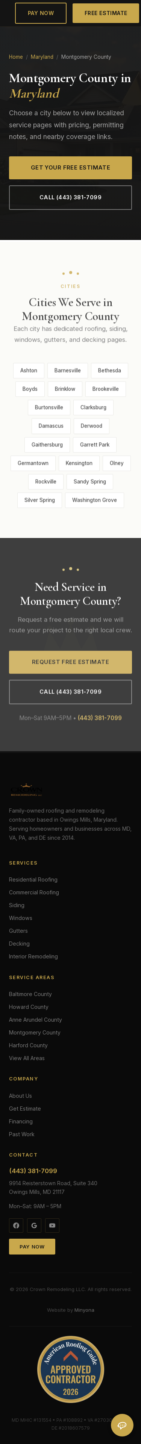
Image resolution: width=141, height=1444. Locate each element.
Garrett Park (94, 446)
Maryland (42, 57)
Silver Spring (39, 502)
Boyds (30, 391)
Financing (21, 1121)
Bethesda (109, 373)
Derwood (91, 428)
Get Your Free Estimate (71, 167)
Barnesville (68, 373)
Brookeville (105, 391)
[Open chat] (122, 1425)
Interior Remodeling (33, 956)
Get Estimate (25, 1108)
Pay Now (41, 13)
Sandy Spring (90, 483)
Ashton (28, 373)
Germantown (33, 465)
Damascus (51, 428)
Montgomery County (35, 1032)
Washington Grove (94, 502)
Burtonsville (49, 409)
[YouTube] (52, 1225)
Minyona (84, 1310)
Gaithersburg (47, 446)
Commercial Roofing (34, 892)
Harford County (28, 1045)
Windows (20, 918)
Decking (19, 943)
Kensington (79, 465)
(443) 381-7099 (100, 719)
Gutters (18, 931)
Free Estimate (106, 13)
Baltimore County (30, 994)
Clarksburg (93, 409)
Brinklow (65, 391)
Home (16, 57)
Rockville (45, 483)
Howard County (29, 1007)
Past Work (22, 1134)
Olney (117, 465)
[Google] (34, 1225)
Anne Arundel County (35, 1019)
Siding (16, 905)
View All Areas (27, 1058)
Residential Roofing (33, 879)
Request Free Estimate (70, 663)
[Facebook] (16, 1225)
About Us (20, 1096)
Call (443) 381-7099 (70, 197)
